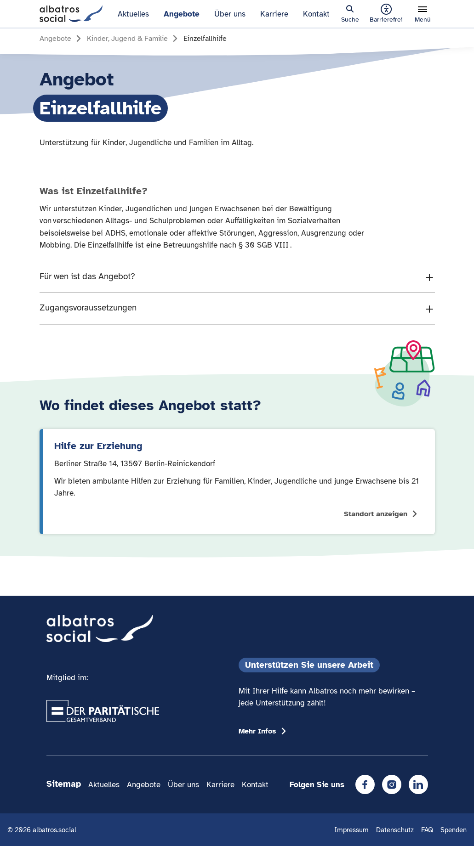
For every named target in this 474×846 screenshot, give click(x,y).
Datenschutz (395, 829)
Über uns (230, 14)
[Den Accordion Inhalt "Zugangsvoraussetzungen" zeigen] (237, 308)
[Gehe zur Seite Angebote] (62, 38)
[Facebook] (365, 784)
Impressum (351, 829)
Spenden (453, 829)
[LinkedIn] (418, 784)
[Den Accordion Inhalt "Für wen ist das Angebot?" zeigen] (237, 277)
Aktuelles (133, 14)
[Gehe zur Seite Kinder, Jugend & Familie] (134, 38)
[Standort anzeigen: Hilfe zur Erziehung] (237, 481)
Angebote (182, 14)
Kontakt (316, 14)
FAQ (427, 829)
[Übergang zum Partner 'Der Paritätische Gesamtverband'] (102, 711)
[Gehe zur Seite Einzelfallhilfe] (205, 38)
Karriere (274, 14)
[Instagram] (391, 784)
